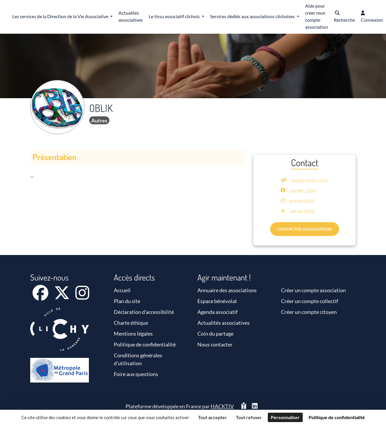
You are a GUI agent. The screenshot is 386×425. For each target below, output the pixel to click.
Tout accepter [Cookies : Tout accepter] (212, 417)
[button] (344, 17)
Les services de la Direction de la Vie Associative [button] (60, 16)
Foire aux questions (136, 374)
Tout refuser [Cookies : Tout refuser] (249, 417)
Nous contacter (215, 344)
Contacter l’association (304, 229)
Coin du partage (215, 333)
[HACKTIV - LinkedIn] (254, 406)
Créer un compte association (313, 290)
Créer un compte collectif (309, 301)
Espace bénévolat (217, 301)
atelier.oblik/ (304, 190)
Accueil (122, 290)
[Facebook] (41, 296)
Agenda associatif (217, 312)
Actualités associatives (223, 322)
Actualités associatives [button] (130, 16)
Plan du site (127, 301)
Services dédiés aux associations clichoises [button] (253, 16)
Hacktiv (222, 406)
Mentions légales (133, 333)
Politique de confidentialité (145, 344)
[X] (62, 296)
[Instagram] (82, 296)
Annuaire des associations (227, 290)
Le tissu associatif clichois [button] (175, 16)
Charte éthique (131, 322)
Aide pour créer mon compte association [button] (316, 16)
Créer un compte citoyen (309, 312)
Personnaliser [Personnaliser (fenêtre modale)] (285, 417)
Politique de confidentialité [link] (337, 417)
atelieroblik (302, 201)
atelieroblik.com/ (310, 180)
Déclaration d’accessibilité (144, 312)
